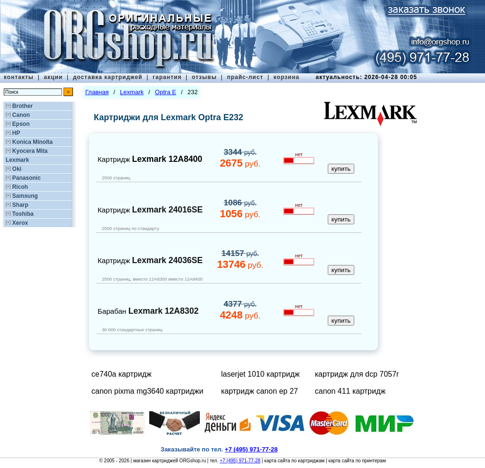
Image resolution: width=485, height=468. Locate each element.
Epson (21, 124)
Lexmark (17, 160)
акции (53, 77)
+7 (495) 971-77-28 (240, 460)
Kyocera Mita (30, 151)
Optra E (165, 92)
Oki (16, 169)
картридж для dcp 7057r (357, 374)
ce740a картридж (121, 374)
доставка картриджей (108, 77)
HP (16, 133)
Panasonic (26, 178)
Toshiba (23, 214)
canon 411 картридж (350, 391)
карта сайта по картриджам (294, 460)
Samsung (25, 196)
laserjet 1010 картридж (260, 374)
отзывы (204, 77)
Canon (21, 115)
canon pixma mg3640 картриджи (147, 391)
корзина (286, 77)
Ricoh (20, 187)
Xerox (20, 223)
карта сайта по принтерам (357, 460)
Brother (22, 106)
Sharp (20, 205)
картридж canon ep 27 (259, 391)
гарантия (167, 77)
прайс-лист (245, 77)
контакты (19, 77)
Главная (96, 92)
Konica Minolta (32, 142)
